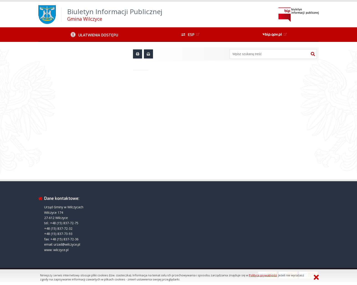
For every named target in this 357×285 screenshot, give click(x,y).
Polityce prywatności (263, 275)
